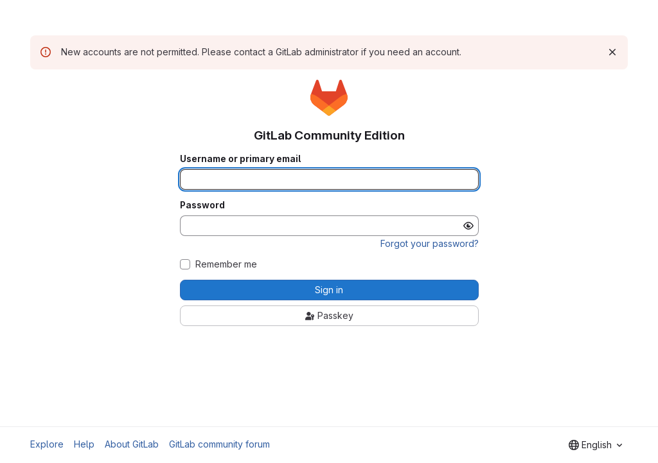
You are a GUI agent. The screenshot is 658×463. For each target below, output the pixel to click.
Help (84, 444)
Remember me (226, 264)
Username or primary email (240, 159)
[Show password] (468, 225)
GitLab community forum (219, 444)
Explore (47, 444)
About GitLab (132, 444)
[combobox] (595, 445)
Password (202, 205)
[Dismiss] (612, 52)
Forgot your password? (429, 243)
